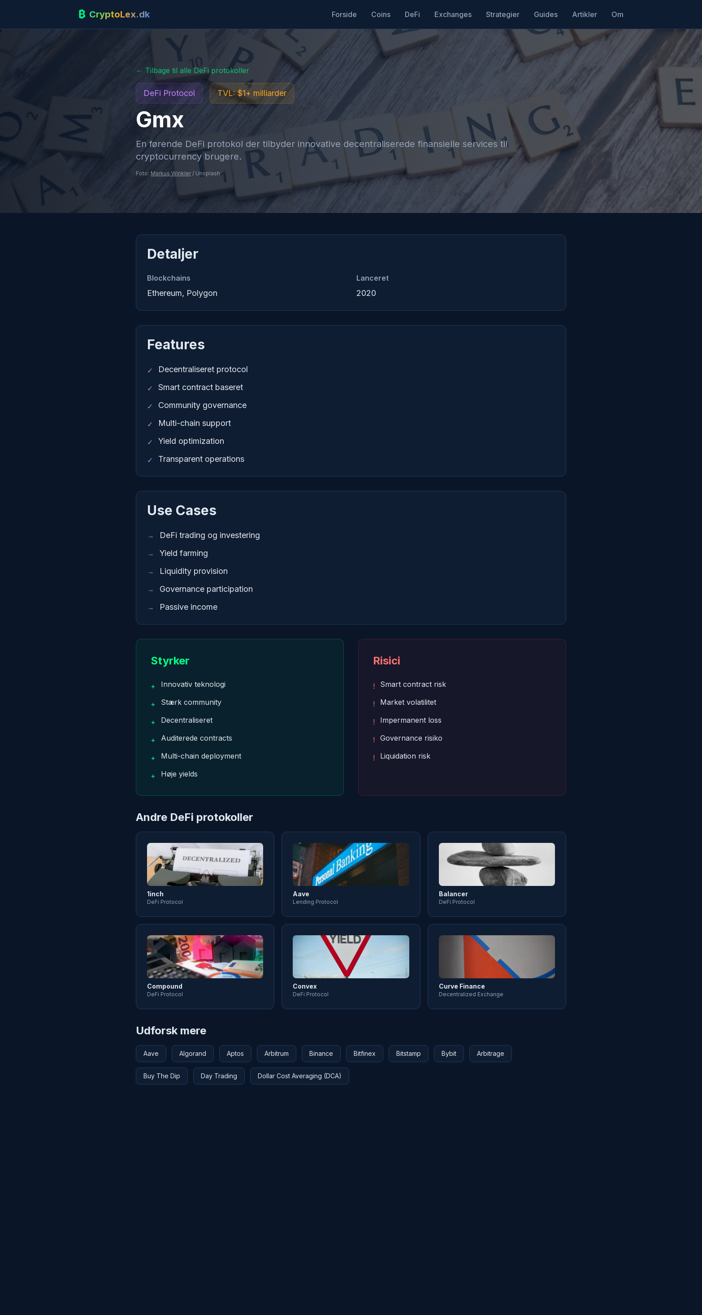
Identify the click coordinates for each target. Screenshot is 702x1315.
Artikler (584, 14)
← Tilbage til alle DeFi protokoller (192, 70)
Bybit (449, 1053)
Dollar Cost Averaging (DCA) (300, 1076)
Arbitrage (490, 1053)
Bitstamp (408, 1053)
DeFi (412, 14)
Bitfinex (365, 1053)
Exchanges (453, 14)
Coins (380, 14)
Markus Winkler (171, 173)
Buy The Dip (161, 1076)
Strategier (503, 14)
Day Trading (219, 1076)
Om (617, 14)
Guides (546, 14)
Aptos (235, 1053)
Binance (321, 1053)
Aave (151, 1053)
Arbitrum (276, 1053)
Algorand (192, 1053)
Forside (344, 14)
